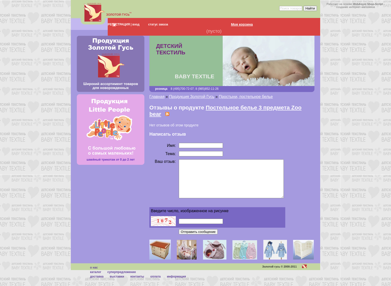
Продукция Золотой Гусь (191, 97)
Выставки (117, 284)
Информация (176, 284)
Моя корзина (242, 24)
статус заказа (158, 24)
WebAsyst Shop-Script (368, 3)
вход (135, 24)
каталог (95, 279)
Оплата (155, 284)
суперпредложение (121, 279)
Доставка (96, 284)
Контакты (137, 284)
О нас (94, 275)
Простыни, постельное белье (246, 97)
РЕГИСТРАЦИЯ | (119, 24)
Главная (157, 97)
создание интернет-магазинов (355, 6)
